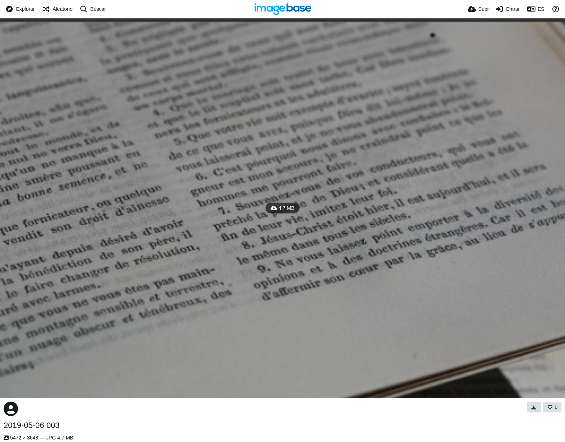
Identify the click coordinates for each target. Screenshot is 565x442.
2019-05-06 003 (31, 425)
